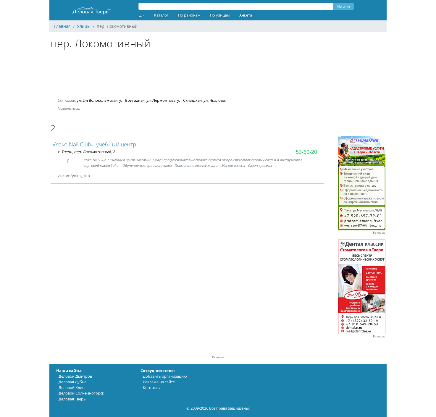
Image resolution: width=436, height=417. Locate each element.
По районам (189, 15)
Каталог (161, 15)
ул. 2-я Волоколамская (97, 100)
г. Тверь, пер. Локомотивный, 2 (86, 151)
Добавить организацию (165, 376)
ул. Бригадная (132, 100)
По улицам (220, 15)
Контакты (152, 387)
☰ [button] (140, 15)
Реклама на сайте (159, 381)
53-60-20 (306, 151)
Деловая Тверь (72, 399)
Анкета (245, 15)
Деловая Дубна (72, 381)
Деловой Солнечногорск (81, 393)
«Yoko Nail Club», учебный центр (94, 144)
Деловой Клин (72, 387)
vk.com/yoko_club (74, 175)
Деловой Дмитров (75, 376)
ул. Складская (189, 100)
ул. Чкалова (214, 100)
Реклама (379, 233)
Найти (343, 6)
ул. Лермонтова (160, 100)
